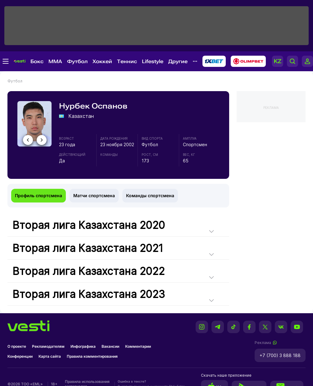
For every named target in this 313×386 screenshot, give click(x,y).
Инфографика (83, 346)
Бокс (36, 61)
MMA (55, 61)
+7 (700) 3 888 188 (280, 355)
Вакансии (110, 346)
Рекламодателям (48, 346)
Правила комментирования (92, 356)
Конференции (20, 356)
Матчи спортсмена (94, 195)
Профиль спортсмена (38, 195)
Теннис (127, 61)
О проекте (16, 346)
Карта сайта (50, 356)
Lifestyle (152, 61)
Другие (178, 61)
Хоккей (102, 61)
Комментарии (138, 346)
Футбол (77, 61)
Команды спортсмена (150, 195)
